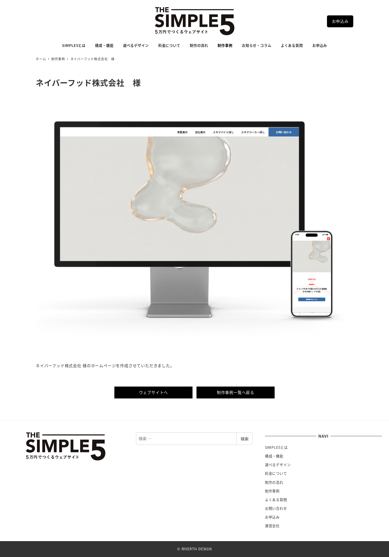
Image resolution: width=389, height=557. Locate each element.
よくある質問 (276, 499)
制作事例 (272, 491)
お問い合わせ (276, 508)
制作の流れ (274, 482)
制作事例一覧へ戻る (235, 392)
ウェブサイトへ (153, 392)
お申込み (340, 21)
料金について (276, 473)
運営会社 (272, 525)
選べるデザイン (278, 464)
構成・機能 (274, 456)
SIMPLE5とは (276, 447)
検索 (245, 439)
